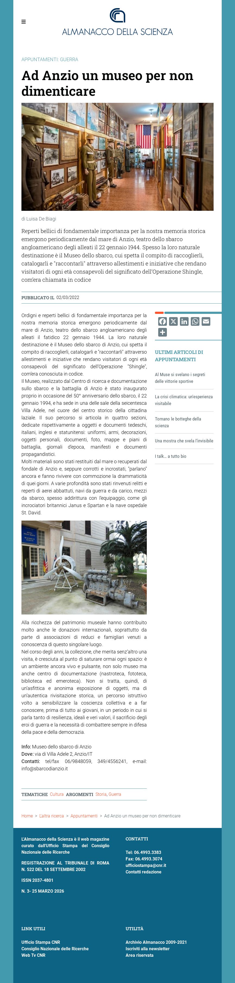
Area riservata (140, 955)
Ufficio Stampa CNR (40, 942)
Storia (101, 794)
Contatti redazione (143, 871)
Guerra (115, 794)
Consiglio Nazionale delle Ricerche (55, 948)
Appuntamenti (84, 815)
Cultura (57, 794)
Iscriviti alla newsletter (148, 948)
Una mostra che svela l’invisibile (184, 440)
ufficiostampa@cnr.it (146, 865)
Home (27, 815)
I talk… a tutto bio (170, 456)
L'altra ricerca (51, 815)
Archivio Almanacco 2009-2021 (156, 942)
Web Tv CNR (33, 955)
